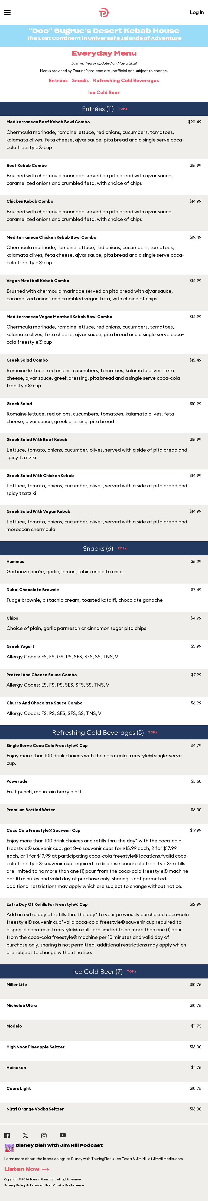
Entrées (58, 80)
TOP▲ (123, 109)
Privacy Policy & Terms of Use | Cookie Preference (44, 1185)
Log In (197, 12)
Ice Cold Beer (104, 92)
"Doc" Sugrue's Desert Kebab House (104, 31)
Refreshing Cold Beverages (126, 80)
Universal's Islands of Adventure (134, 38)
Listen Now (28, 1169)
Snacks (80, 80)
